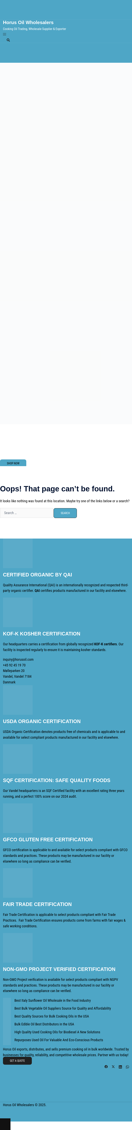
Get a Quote (17, 1060)
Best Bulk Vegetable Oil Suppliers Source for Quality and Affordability (62, 1008)
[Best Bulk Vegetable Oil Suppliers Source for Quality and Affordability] (7, 1010)
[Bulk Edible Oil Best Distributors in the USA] (7, 1025)
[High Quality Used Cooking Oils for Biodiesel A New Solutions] (7, 1033)
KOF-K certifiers (105, 644)
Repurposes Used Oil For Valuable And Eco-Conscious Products (58, 1040)
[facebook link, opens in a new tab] (106, 1066)
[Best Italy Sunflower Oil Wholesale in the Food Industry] (7, 1002)
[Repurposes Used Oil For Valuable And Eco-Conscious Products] (7, 1041)
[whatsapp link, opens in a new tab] (127, 1066)
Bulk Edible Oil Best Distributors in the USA (44, 1024)
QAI (51, 585)
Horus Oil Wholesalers (28, 22)
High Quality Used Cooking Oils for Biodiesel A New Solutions (57, 1032)
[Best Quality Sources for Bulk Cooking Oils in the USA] (7, 1017)
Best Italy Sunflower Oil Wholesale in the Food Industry (52, 1000)
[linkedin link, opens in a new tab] (120, 1066)
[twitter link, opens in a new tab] (113, 1066)
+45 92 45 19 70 (14, 665)
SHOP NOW (13, 463)
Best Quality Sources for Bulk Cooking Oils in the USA (51, 1016)
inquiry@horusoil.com (18, 659)
